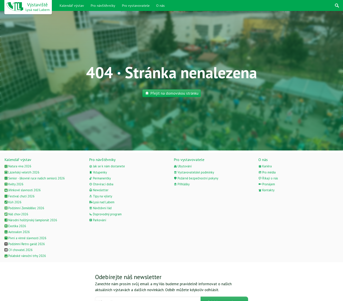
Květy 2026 (13, 184)
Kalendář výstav (72, 5)
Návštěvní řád (100, 208)
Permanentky (100, 178)
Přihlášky (182, 184)
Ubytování (183, 166)
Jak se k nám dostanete (107, 166)
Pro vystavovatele (136, 5)
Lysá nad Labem (101, 202)
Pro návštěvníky (103, 5)
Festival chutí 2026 (19, 196)
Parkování (97, 220)
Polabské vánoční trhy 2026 (25, 256)
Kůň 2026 (12, 202)
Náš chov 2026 (16, 214)
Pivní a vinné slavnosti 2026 (25, 238)
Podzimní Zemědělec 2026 (24, 208)
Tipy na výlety (100, 196)
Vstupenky (98, 172)
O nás (160, 5)
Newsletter (98, 190)
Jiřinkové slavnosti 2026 (22, 190)
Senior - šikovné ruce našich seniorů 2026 (34, 178)
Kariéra (265, 166)
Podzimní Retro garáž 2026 (24, 244)
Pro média (267, 172)
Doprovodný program (105, 214)
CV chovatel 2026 (18, 250)
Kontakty (266, 190)
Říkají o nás (268, 178)
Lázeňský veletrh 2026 (21, 172)
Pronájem (266, 184)
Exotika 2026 (15, 226)
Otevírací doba (101, 184)
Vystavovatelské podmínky (194, 172)
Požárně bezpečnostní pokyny (196, 178)
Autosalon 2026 (17, 232)
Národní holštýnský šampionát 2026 (30, 220)
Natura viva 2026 (17, 166)
